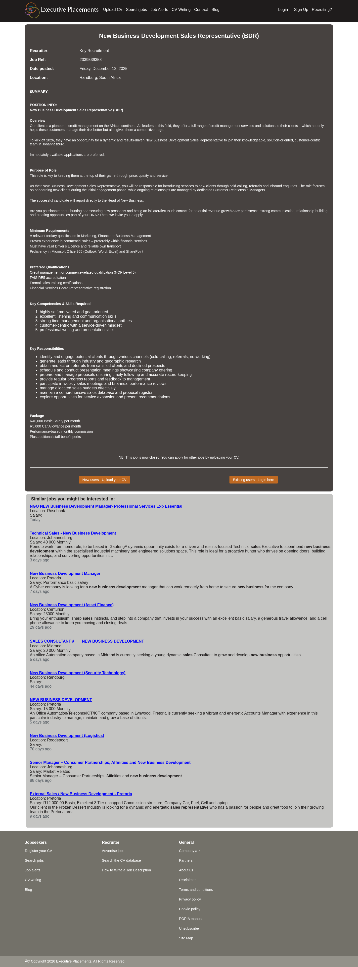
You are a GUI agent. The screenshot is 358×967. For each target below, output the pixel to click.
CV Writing (181, 9)
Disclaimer (187, 880)
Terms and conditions (196, 890)
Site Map (186, 938)
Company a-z (189, 851)
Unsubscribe (189, 928)
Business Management (133, 236)
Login (283, 9)
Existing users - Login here (253, 480)
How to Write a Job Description (126, 870)
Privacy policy (190, 899)
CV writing (33, 880)
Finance (104, 236)
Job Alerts (159, 9)
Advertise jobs (113, 851)
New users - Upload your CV (104, 480)
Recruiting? (322, 9)
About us (186, 870)
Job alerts (32, 870)
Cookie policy (189, 909)
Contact (201, 9)
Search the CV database (121, 860)
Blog (216, 9)
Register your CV (38, 851)
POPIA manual (190, 919)
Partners (185, 860)
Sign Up (301, 9)
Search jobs (136, 9)
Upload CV (112, 9)
